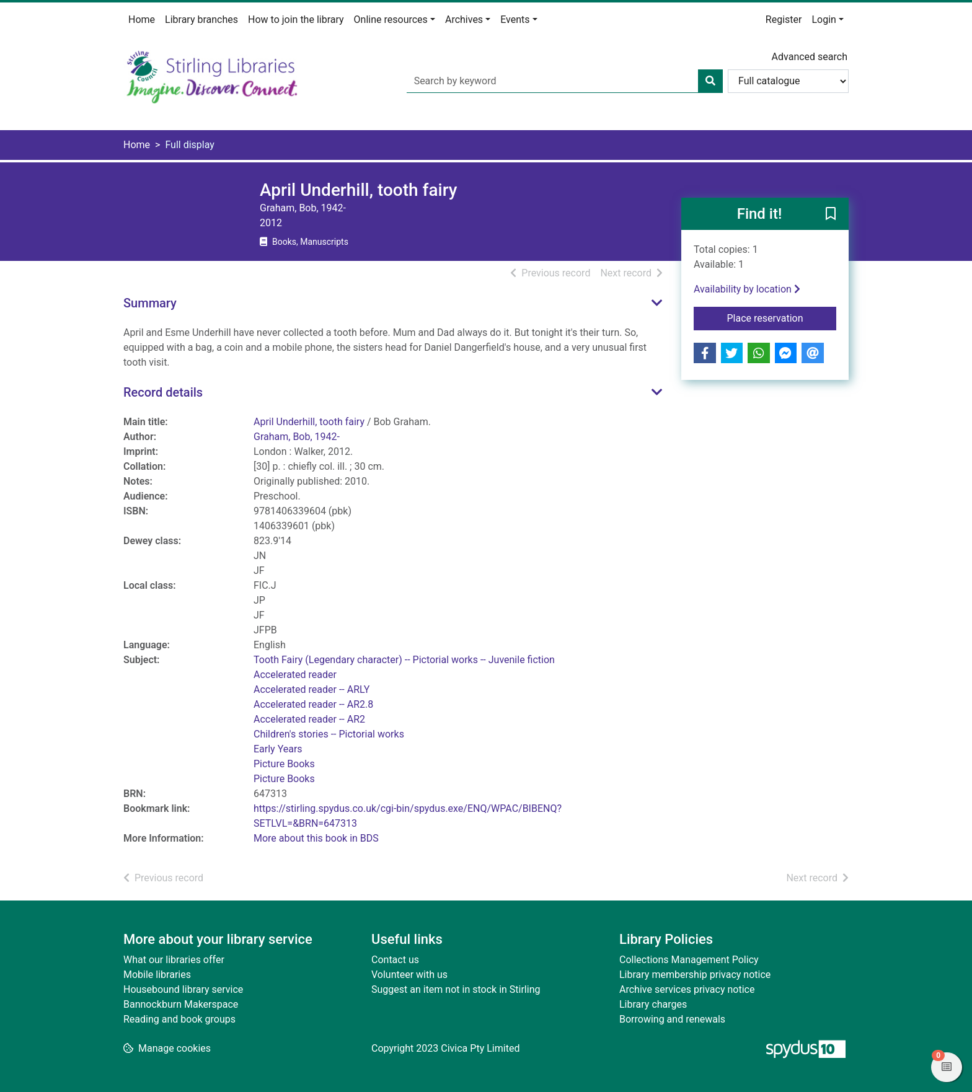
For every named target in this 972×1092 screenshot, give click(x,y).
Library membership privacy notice (695, 974)
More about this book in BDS (316, 838)
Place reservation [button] (782, 317)
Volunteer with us (409, 974)
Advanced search (809, 57)
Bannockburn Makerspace (180, 1004)
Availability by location (747, 289)
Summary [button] (150, 303)
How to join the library (296, 19)
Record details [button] (163, 392)
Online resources (391, 19)
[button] (830, 214)
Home (141, 19)
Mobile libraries (157, 974)
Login (823, 19)
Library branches (201, 19)
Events (514, 19)
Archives (464, 19)
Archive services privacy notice (686, 989)
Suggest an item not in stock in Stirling (455, 989)
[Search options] (788, 81)
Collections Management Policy (689, 960)
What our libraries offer (173, 960)
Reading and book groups (179, 1019)
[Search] (710, 81)
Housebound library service (183, 989)
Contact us (395, 960)
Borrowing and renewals (672, 1019)
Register (784, 19)
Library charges (653, 1004)
